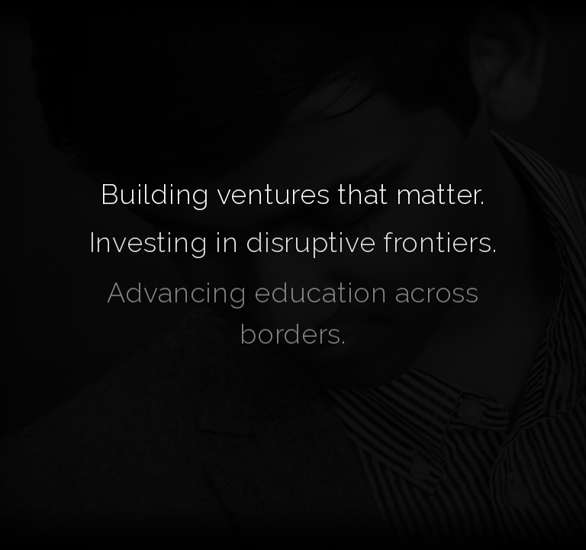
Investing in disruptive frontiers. (293, 243)
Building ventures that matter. (293, 194)
